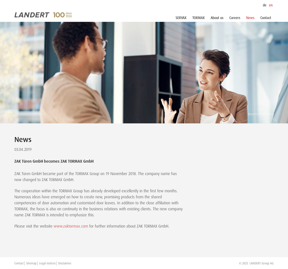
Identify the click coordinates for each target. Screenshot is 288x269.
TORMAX (198, 18)
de (264, 5)
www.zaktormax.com (71, 226)
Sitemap (31, 263)
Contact (265, 18)
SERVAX (181, 18)
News (250, 18)
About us (217, 18)
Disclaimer (64, 263)
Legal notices (47, 263)
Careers (234, 18)
